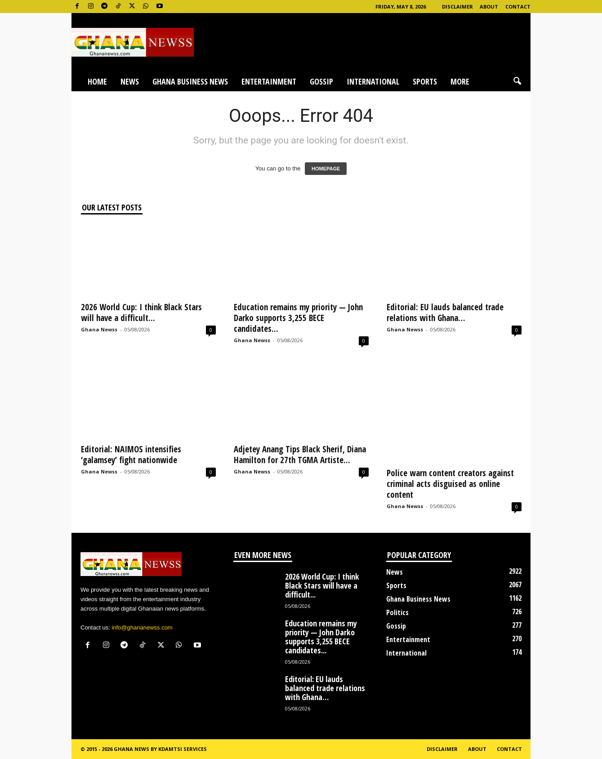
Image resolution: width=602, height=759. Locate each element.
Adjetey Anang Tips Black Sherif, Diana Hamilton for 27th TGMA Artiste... (300, 454)
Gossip (321, 81)
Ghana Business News (190, 81)
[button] (517, 81)
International (373, 81)
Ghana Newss (99, 329)
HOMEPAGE (326, 168)
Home (97, 81)
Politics (397, 612)
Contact (518, 6)
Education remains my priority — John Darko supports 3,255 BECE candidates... (298, 318)
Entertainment (268, 81)
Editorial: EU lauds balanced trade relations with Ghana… (445, 312)
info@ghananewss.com (141, 627)
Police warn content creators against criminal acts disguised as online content (450, 483)
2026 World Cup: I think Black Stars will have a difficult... (141, 312)
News (129, 81)
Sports (425, 81)
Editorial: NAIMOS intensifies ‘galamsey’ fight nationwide (131, 454)
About (489, 6)
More (459, 81)
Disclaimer (457, 6)
